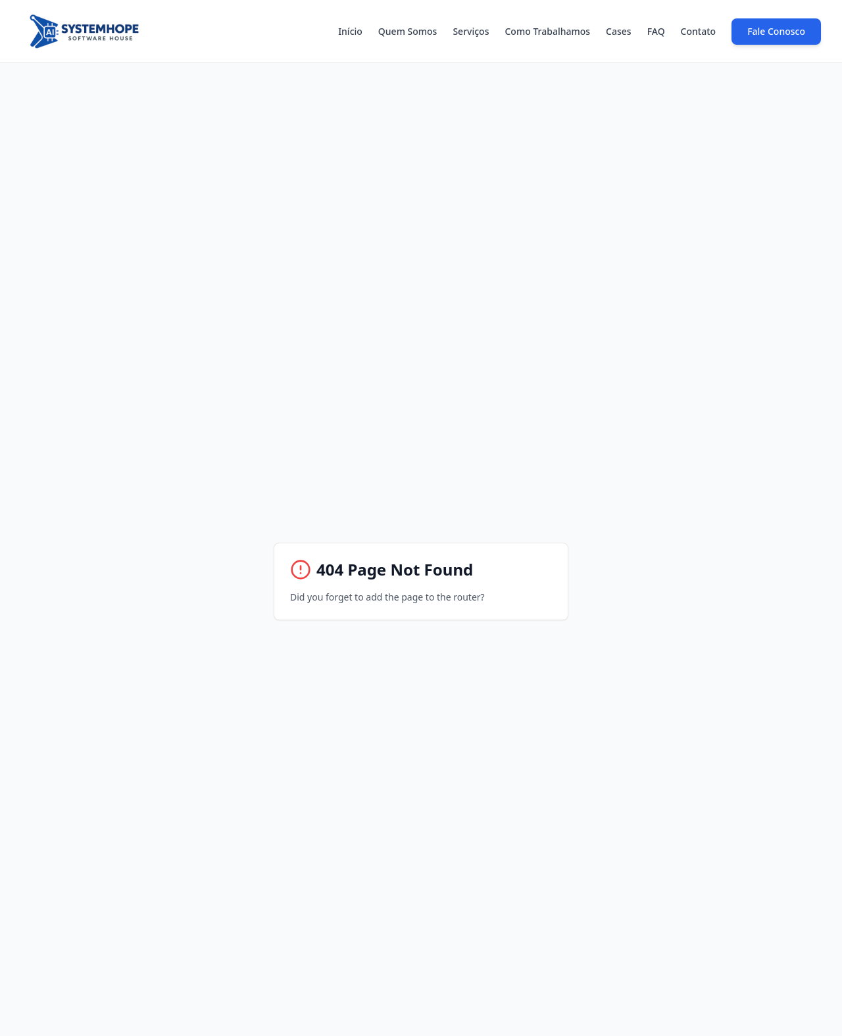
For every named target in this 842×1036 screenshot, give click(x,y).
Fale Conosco (776, 31)
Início (350, 31)
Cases (619, 31)
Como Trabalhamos (547, 31)
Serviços (471, 31)
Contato (698, 31)
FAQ (656, 31)
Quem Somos (407, 31)
